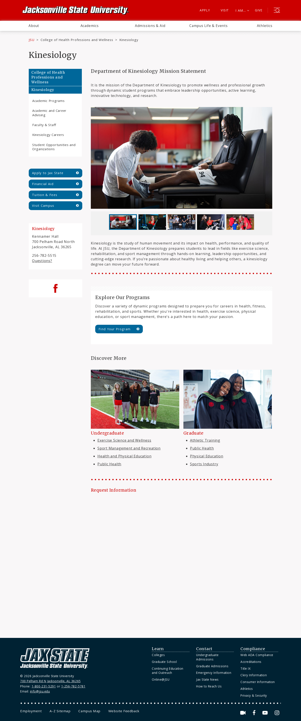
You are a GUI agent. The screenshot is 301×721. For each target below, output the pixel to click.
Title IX (245, 668)
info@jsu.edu (40, 691)
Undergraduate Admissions (207, 657)
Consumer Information (257, 682)
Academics (90, 25)
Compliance (252, 648)
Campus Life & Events (208, 25)
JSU (31, 39)
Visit (225, 10)
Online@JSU (160, 679)
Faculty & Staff (44, 125)
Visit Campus (43, 205)
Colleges (158, 655)
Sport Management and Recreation (129, 448)
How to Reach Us (209, 686)
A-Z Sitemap (60, 711)
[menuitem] (34, 26)
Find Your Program (115, 329)
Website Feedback (124, 711)
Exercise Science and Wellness (124, 440)
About (34, 25)
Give (258, 10)
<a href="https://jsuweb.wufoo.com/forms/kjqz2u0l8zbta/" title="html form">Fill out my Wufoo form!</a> (181, 561)
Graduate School (164, 662)
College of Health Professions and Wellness (77, 39)
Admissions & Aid (150, 25)
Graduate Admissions (212, 666)
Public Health (109, 464)
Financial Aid (43, 184)
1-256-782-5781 (73, 686)
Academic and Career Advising (49, 112)
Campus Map (89, 711)
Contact (204, 648)
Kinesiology (42, 90)
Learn (158, 648)
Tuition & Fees (44, 195)
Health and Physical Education (124, 456)
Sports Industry (204, 464)
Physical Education (206, 456)
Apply (205, 10)
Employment (31, 711)
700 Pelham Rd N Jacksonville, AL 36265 (50, 681)
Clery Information (253, 675)
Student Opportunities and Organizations (54, 147)
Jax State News (207, 679)
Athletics (264, 25)
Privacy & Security (253, 695)
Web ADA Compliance (256, 655)
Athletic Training (205, 440)
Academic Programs (48, 100)
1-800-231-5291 (44, 686)
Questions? (42, 260)
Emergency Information (213, 673)
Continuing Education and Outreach (167, 670)
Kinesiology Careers (48, 134)
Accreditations (251, 662)
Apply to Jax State (47, 173)
